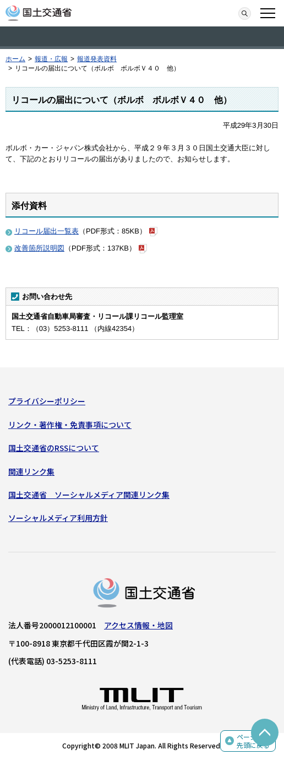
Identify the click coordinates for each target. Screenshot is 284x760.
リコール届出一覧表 (46, 231)
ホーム (15, 59)
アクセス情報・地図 (138, 625)
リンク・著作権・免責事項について (70, 424)
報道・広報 (51, 59)
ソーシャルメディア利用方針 (58, 517)
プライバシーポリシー (46, 400)
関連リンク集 (31, 471)
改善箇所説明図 (39, 248)
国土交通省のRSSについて (53, 447)
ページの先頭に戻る (253, 741)
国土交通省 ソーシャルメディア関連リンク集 (89, 494)
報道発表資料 (97, 59)
